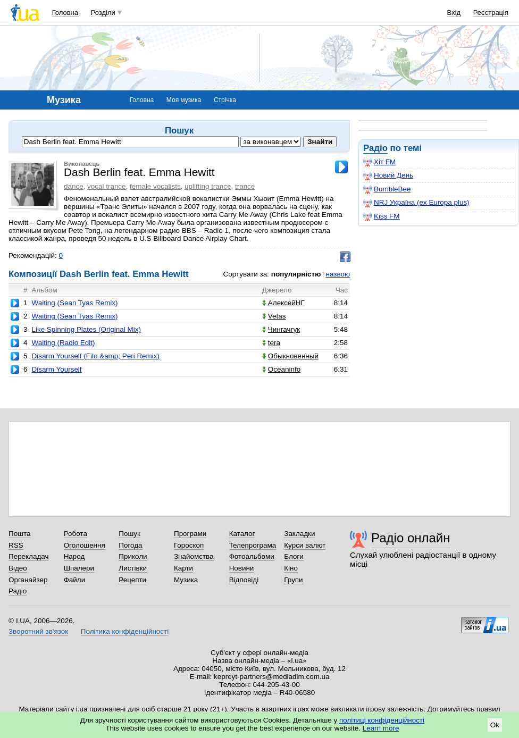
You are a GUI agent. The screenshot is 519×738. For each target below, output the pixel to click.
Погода (130, 545)
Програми (190, 534)
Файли (75, 580)
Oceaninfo (281, 369)
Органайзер (28, 580)
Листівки (133, 568)
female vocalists (155, 186)
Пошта (19, 534)
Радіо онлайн (410, 538)
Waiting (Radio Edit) (63, 343)
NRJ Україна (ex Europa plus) (416, 202)
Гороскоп (189, 545)
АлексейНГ (283, 303)
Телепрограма (253, 545)
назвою (338, 274)
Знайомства (194, 556)
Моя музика (183, 100)
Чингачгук (281, 329)
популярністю (296, 274)
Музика (186, 580)
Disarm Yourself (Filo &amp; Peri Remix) (95, 356)
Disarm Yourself (56, 369)
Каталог (242, 534)
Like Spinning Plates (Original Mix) (85, 329)
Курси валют (304, 545)
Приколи (133, 556)
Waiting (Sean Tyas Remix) (74, 303)
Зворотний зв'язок (38, 631)
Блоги (294, 556)
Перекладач (28, 556)
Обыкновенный (290, 356)
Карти (183, 568)
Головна (65, 12)
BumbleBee (387, 189)
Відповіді (244, 580)
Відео (18, 568)
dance (73, 186)
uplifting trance (208, 186)
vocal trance (106, 186)
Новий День (388, 175)
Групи (293, 580)
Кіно (291, 568)
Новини (241, 568)
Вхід (454, 12)
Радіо (375, 148)
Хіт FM (379, 162)
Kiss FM (381, 216)
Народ (74, 556)
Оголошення (84, 545)
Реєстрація (490, 12)
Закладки (299, 534)
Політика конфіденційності (125, 631)
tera (271, 343)
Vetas (274, 316)
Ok (494, 725)
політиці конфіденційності (381, 720)
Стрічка (225, 100)
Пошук (129, 534)
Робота (75, 534)
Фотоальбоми (251, 556)
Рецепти (132, 580)
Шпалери (79, 568)
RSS (16, 545)
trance (245, 186)
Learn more (381, 728)
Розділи (103, 12)
